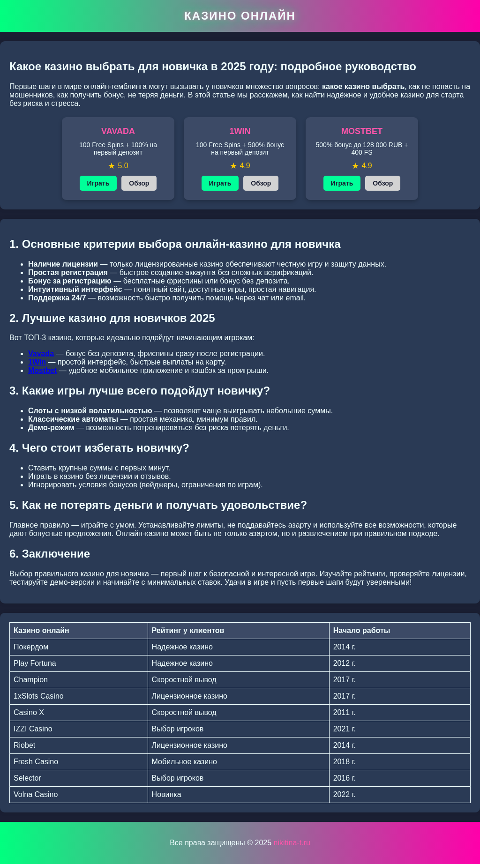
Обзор (139, 183)
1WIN (240, 131)
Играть (98, 183)
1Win (37, 362)
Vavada (41, 354)
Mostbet (42, 370)
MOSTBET (361, 131)
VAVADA (118, 131)
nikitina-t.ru (292, 843)
